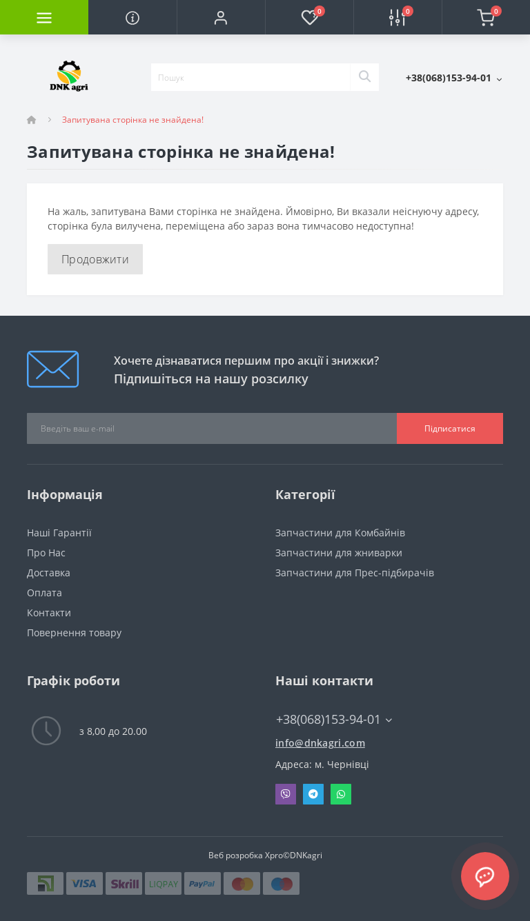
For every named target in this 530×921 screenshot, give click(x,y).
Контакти (49, 612)
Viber (286, 794)
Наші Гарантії (59, 532)
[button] (221, 17)
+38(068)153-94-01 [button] (334, 719)
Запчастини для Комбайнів (340, 532)
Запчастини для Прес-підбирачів (354, 572)
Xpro (274, 855)
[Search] (364, 77)
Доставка (48, 572)
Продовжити (95, 259)
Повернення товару (74, 632)
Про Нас (46, 552)
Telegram (313, 794)
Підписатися (449, 428)
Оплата (44, 592)
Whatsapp (341, 794)
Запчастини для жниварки (338, 552)
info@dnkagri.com (320, 742)
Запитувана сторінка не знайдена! (133, 119)
